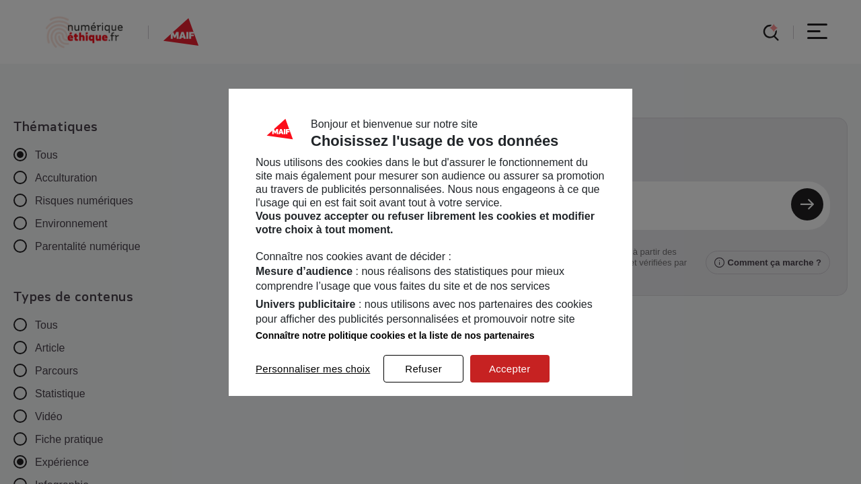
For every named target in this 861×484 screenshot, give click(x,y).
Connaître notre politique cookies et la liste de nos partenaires (395, 335)
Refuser (423, 368)
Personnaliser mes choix (313, 368)
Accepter (510, 368)
